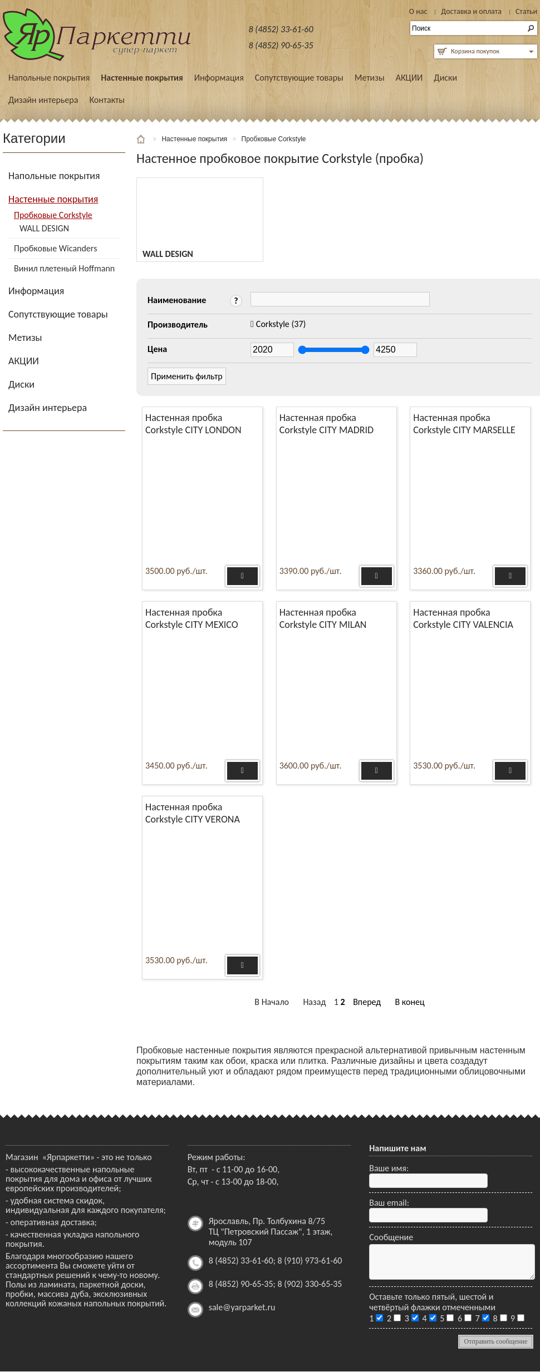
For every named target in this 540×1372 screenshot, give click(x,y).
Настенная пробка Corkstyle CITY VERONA (192, 813)
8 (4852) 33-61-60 (281, 29)
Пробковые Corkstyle (53, 215)
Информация (219, 77)
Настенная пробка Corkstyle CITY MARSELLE (464, 424)
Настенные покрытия (142, 77)
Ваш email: (389, 1202)
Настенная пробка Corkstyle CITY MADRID (326, 424)
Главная (142, 139)
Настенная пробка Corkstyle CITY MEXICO (191, 618)
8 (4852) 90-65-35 (281, 45)
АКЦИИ (409, 77)
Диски (445, 77)
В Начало (271, 1002)
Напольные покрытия (49, 77)
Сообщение (391, 1237)
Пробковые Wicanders (55, 248)
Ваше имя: (389, 1168)
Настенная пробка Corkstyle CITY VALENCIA (463, 618)
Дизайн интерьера (43, 100)
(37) (281, 324)
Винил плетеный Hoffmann (64, 268)
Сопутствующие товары (299, 77)
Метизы (370, 77)
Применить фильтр (187, 376)
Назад (314, 1002)
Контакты (107, 100)
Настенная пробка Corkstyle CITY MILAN (323, 618)
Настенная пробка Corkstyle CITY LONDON (193, 424)
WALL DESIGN (44, 228)
